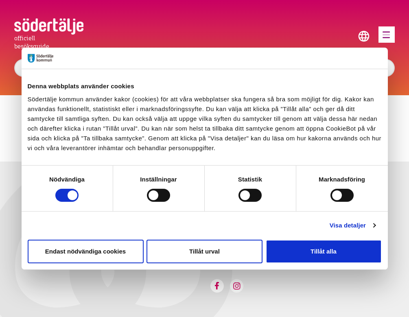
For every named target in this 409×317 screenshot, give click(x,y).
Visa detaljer (348, 225)
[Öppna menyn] (386, 34)
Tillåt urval (204, 251)
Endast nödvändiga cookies (85, 251)
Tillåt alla (324, 251)
